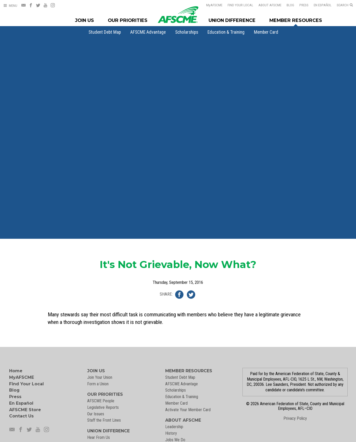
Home (15, 370)
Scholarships (186, 32)
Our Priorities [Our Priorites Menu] (127, 20)
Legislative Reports (103, 407)
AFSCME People (100, 400)
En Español (322, 5)
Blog (290, 5)
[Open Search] (345, 5)
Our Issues (95, 413)
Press (303, 5)
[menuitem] (104, 32)
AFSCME (214, 5)
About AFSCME (269, 5)
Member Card (266, 32)
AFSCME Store (25, 409)
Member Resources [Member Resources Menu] (295, 20)
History (171, 433)
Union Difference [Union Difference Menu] (232, 20)
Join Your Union (99, 377)
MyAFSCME (21, 377)
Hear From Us (98, 437)
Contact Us (21, 416)
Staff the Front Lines (104, 420)
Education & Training (226, 32)
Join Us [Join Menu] (84, 20)
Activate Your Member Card (188, 409)
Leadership (174, 426)
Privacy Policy (295, 418)
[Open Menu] (10, 5)
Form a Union (98, 383)
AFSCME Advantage (148, 32)
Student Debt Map (104, 32)
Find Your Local (240, 5)
